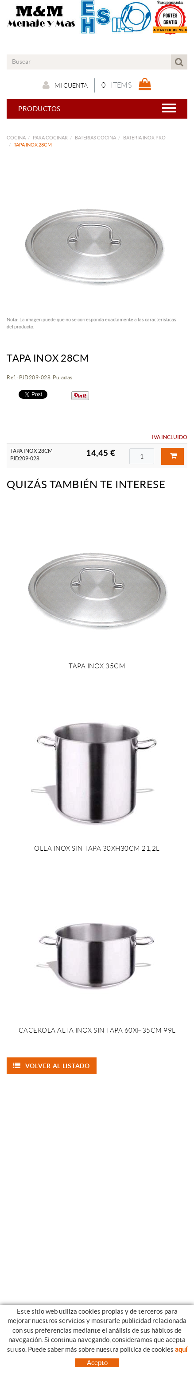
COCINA (16, 137)
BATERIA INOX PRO (144, 137)
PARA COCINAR (50, 137)
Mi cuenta (65, 85)
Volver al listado (51, 1065)
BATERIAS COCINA (95, 137)
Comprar (173, 455)
